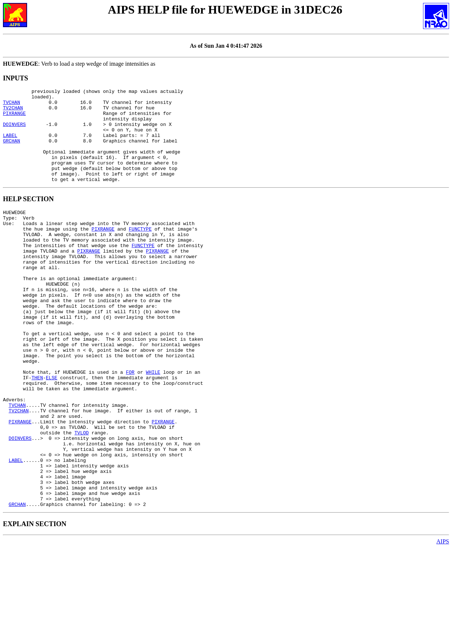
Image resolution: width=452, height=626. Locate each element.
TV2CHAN (13, 112)
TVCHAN (11, 105)
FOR (130, 423)
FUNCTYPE (140, 252)
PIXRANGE (14, 118)
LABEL (10, 145)
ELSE (51, 430)
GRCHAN (11, 151)
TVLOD (81, 496)
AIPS (442, 619)
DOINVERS (14, 132)
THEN (37, 430)
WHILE (153, 423)
